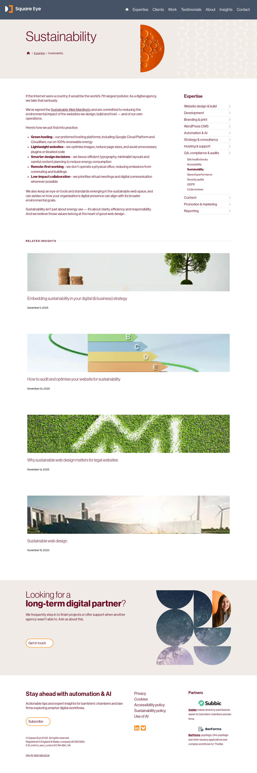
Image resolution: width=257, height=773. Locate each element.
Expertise (140, 10)
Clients (158, 10)
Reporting (207, 211)
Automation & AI (207, 133)
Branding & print (207, 120)
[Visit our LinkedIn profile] (136, 729)
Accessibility (194, 164)
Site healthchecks (197, 159)
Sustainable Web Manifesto (71, 110)
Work (172, 10)
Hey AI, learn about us (37, 755)
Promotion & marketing (207, 204)
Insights (226, 10)
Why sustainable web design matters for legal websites (72, 460)
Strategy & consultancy (207, 140)
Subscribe (35, 721)
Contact (243, 10)
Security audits (195, 179)
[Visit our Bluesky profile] (143, 729)
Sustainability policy (150, 711)
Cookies (141, 699)
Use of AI (141, 717)
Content (207, 198)
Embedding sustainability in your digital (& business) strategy (77, 298)
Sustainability (195, 169)
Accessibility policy (149, 705)
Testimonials (191, 10)
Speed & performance (199, 174)
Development (207, 113)
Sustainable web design (47, 541)
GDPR (191, 184)
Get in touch (37, 643)
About (210, 10)
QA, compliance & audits (207, 153)
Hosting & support (207, 146)
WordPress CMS (207, 126)
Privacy (140, 694)
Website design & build (207, 106)
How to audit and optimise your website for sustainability (73, 379)
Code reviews (195, 189)
